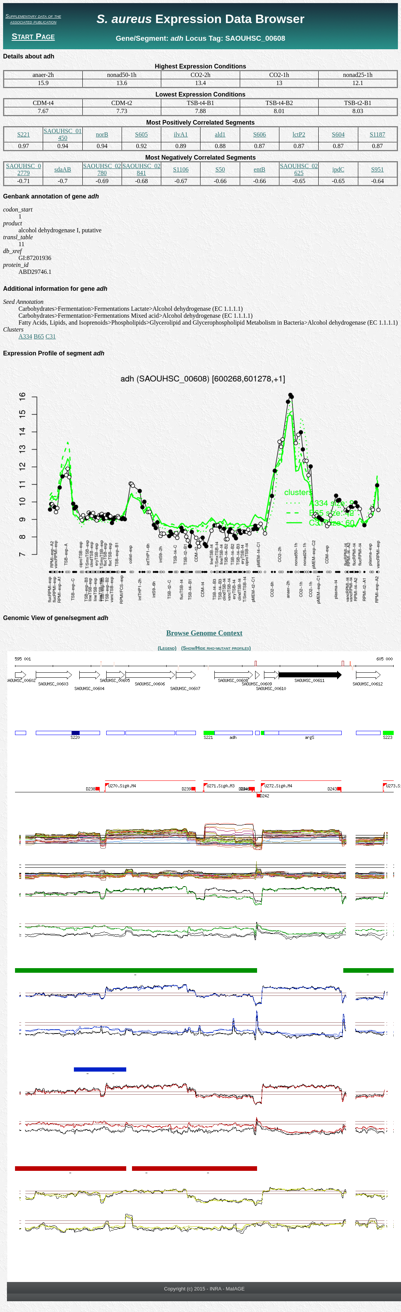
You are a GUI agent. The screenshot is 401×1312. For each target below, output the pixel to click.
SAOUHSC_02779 (23, 169)
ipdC (338, 169)
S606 (259, 134)
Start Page (33, 36)
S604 (338, 134)
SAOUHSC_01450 (63, 134)
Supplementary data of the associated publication (33, 19)
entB (259, 169)
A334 (25, 336)
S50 (220, 169)
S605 (141, 134)
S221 (23, 134)
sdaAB (62, 169)
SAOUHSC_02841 (141, 169)
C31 (50, 336)
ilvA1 (181, 134)
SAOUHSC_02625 (299, 169)
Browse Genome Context (204, 633)
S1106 (181, 169)
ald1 (220, 134)
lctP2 (298, 134)
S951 (377, 169)
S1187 (377, 134)
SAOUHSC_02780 (102, 169)
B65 (39, 336)
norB (102, 134)
